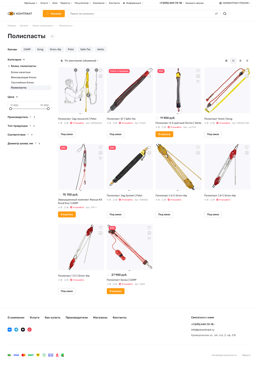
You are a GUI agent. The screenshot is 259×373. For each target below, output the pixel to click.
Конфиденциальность (224, 355)
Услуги (34, 317)
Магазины (100, 317)
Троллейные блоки (22, 82)
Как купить (52, 317)
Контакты (120, 317)
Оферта (246, 355)
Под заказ (67, 134)
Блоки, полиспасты (23, 66)
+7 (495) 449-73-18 (171, 2)
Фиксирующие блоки (23, 77)
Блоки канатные (21, 72)
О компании (16, 317)
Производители (77, 317)
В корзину (164, 134)
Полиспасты (18, 87)
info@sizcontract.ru (202, 329)
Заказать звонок (194, 3)
